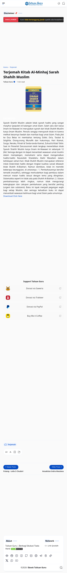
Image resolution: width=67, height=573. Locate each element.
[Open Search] (61, 567)
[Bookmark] (14, 452)
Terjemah (10, 444)
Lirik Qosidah (53, 546)
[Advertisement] (33, 338)
